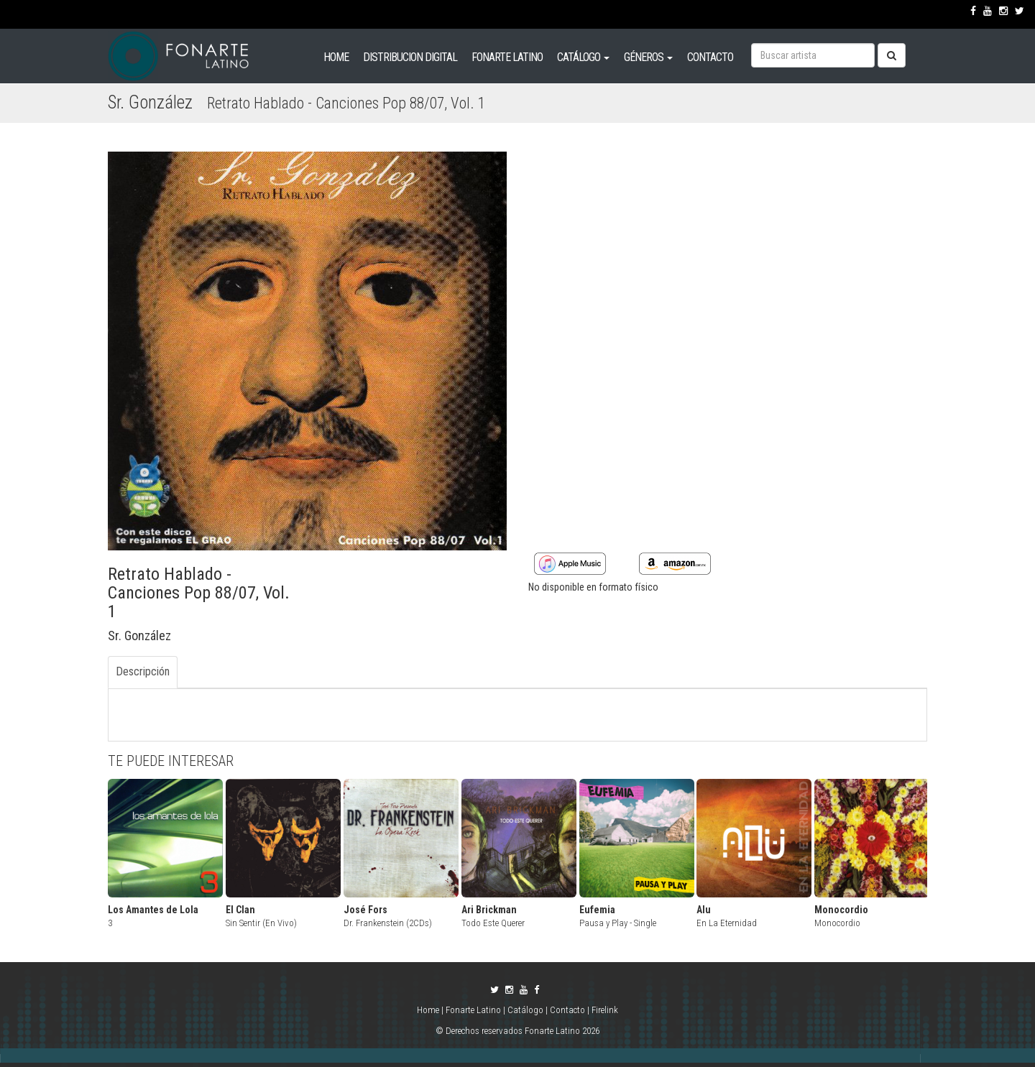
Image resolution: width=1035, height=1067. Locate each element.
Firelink (605, 1009)
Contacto (567, 1009)
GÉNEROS (648, 57)
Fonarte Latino (473, 1009)
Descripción (143, 671)
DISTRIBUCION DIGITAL (410, 57)
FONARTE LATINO (507, 57)
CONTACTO (710, 57)
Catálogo (525, 1009)
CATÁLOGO (583, 57)
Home (429, 1009)
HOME (336, 57)
